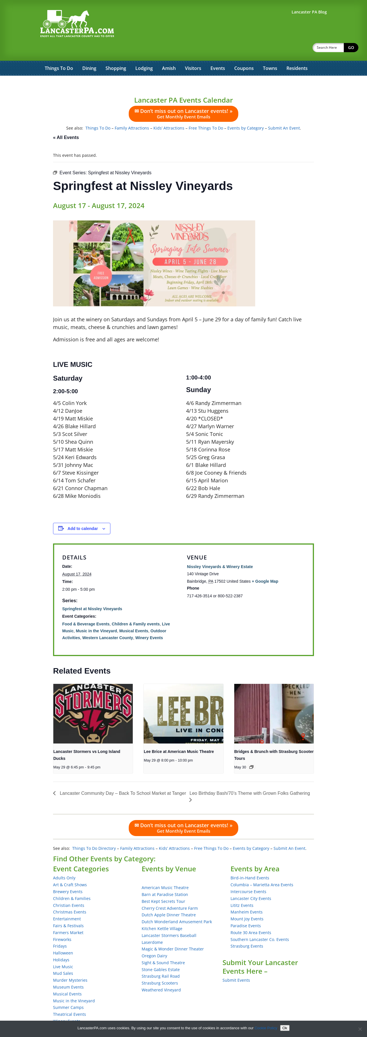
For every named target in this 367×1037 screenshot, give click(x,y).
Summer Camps (68, 992)
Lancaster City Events (251, 883)
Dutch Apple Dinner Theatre (169, 900)
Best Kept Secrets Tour (163, 886)
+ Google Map (265, 566)
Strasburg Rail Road (161, 961)
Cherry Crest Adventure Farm (170, 893)
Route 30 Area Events (251, 917)
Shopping (116, 53)
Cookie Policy (266, 1028)
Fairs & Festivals (68, 910)
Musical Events (133, 616)
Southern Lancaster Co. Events (260, 924)
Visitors (193, 53)
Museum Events (68, 972)
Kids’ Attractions (168, 113)
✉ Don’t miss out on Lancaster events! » (183, 99)
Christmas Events (69, 897)
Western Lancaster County (107, 623)
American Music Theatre (165, 872)
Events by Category (245, 113)
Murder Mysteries (70, 965)
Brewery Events (68, 876)
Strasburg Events (247, 931)
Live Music (63, 951)
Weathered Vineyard (161, 975)
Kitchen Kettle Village (162, 913)
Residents (297, 53)
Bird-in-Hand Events (250, 863)
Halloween (63, 938)
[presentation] (93, 699)
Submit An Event (284, 113)
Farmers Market (68, 917)
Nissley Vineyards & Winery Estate (220, 551)
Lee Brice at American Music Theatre (179, 736)
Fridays (60, 931)
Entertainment (67, 904)
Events (217, 53)
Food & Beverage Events (86, 609)
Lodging (144, 53)
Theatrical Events (69, 999)
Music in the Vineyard (96, 616)
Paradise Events (246, 910)
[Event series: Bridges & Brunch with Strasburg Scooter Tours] (251, 752)
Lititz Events (242, 890)
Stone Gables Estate (161, 954)
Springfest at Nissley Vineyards (92, 594)
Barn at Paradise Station (165, 879)
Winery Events (149, 623)
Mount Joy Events (247, 904)
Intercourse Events (248, 876)
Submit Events (236, 965)
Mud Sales (63, 958)
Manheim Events (247, 897)
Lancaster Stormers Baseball (169, 920)
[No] (360, 1029)
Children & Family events (136, 609)
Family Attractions (132, 113)
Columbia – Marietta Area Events (262, 869)
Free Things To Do (206, 113)
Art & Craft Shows (70, 869)
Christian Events (68, 890)
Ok (284, 1028)
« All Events (66, 122)
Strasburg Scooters (160, 968)
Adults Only (64, 863)
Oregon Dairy (154, 941)
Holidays (61, 945)
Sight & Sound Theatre (163, 947)
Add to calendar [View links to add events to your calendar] (83, 513)
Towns (270, 53)
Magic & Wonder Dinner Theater (173, 934)
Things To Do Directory (94, 833)
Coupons (244, 53)
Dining (89, 53)
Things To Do (59, 53)
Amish (169, 53)
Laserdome (152, 927)
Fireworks (62, 924)
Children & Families (72, 883)
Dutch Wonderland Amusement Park (177, 906)
